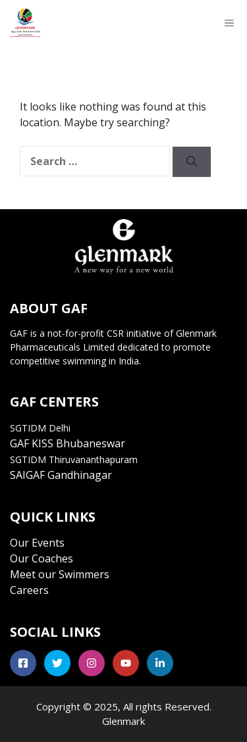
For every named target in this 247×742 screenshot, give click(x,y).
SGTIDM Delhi (40, 428)
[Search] (192, 162)
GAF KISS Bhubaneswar (67, 443)
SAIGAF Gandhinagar (61, 475)
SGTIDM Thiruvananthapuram (74, 459)
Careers (29, 590)
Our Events (37, 542)
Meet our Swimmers (59, 574)
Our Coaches (41, 558)
